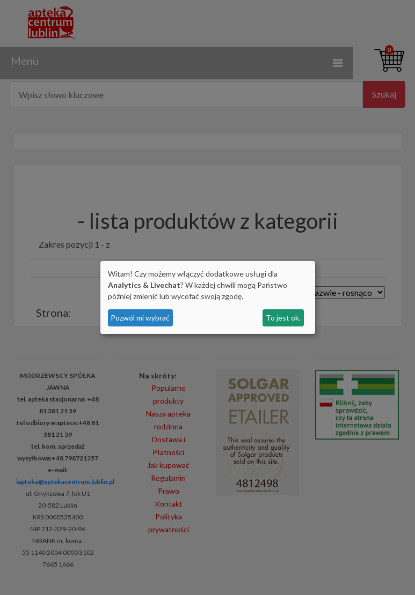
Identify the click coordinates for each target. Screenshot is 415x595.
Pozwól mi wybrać (140, 317)
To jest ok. (283, 317)
